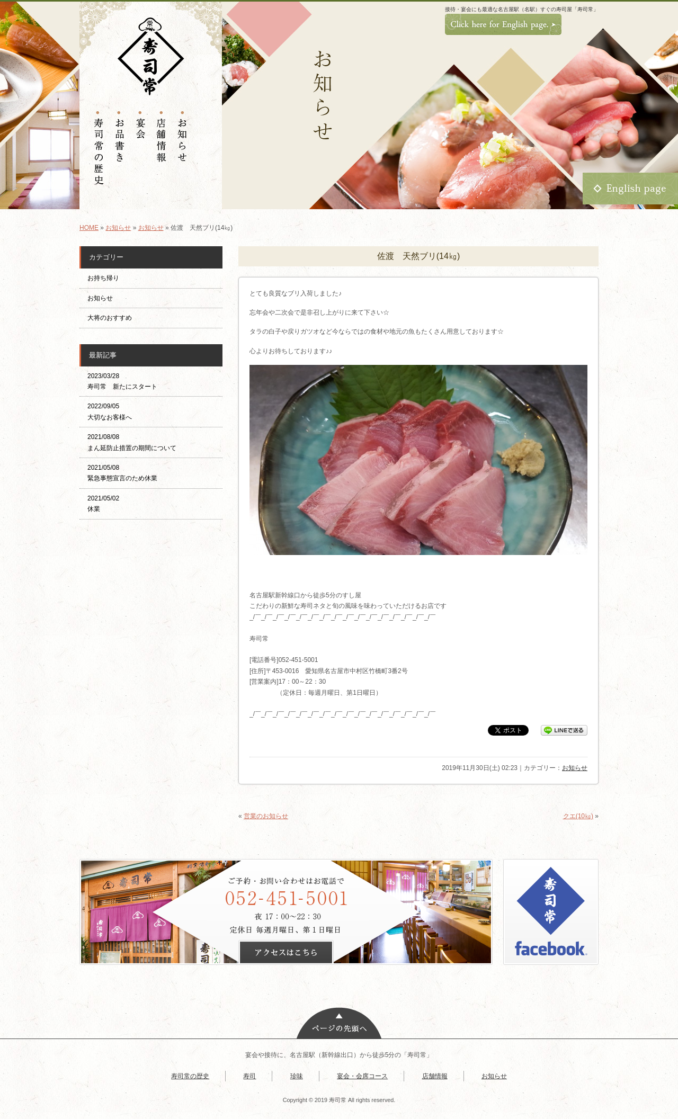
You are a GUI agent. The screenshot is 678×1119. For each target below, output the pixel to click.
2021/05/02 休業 (103, 504)
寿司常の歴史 (190, 1076)
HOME (89, 227)
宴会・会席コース (362, 1076)
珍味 (296, 1076)
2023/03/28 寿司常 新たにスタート (122, 381)
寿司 (249, 1076)
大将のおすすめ (109, 317)
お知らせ (118, 227)
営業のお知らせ (266, 816)
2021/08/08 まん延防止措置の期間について (131, 442)
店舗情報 (435, 1076)
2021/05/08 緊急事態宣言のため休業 (122, 473)
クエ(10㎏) (578, 816)
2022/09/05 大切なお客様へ (109, 411)
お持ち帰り (106, 278)
